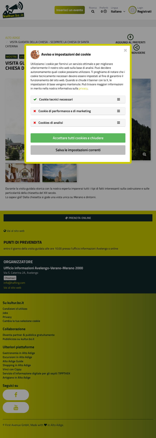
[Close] (125, 50)
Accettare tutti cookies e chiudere (78, 138)
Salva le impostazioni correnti (78, 150)
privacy (83, 88)
